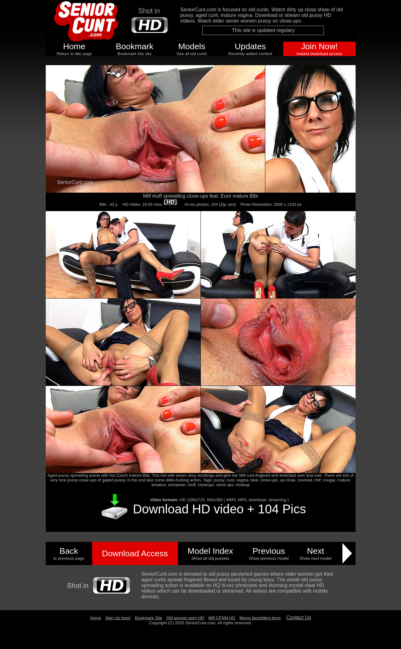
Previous (269, 551)
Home (74, 46)
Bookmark (135, 46)
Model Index (210, 551)
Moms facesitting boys (260, 617)
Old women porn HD (185, 617)
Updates (250, 46)
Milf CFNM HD (221, 617)
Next (315, 551)
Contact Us (298, 617)
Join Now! (319, 46)
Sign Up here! (118, 617)
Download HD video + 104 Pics (219, 509)
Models (191, 46)
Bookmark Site (148, 617)
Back (69, 551)
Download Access (135, 553)
